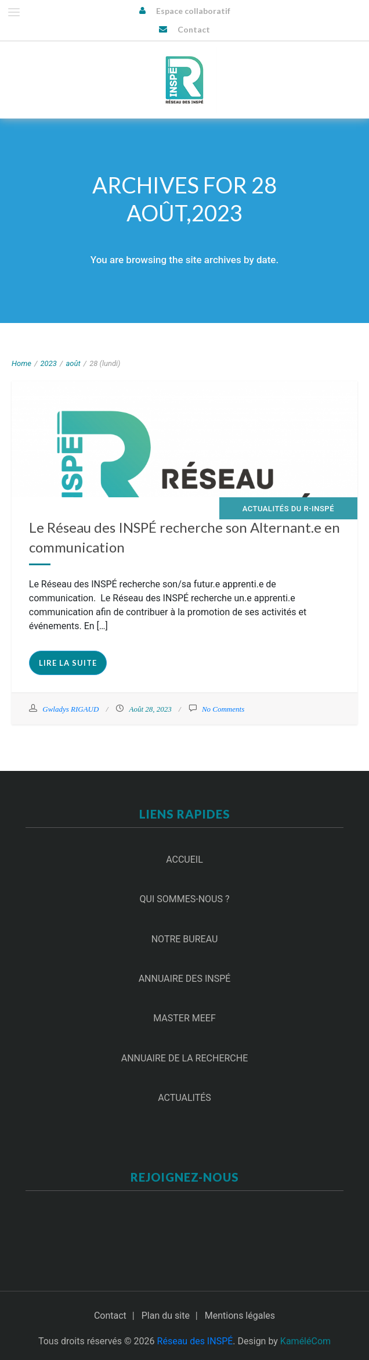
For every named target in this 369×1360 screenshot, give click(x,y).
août (73, 363)
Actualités (184, 1097)
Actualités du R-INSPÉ (288, 508)
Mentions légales (240, 1315)
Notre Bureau (184, 939)
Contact (194, 29)
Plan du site (166, 1315)
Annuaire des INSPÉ (185, 978)
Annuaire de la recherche (184, 1058)
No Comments (223, 709)
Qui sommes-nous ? (185, 899)
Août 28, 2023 (150, 709)
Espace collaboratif (193, 11)
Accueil (184, 859)
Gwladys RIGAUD (70, 709)
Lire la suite (68, 663)
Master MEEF (184, 1018)
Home (21, 363)
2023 (49, 363)
